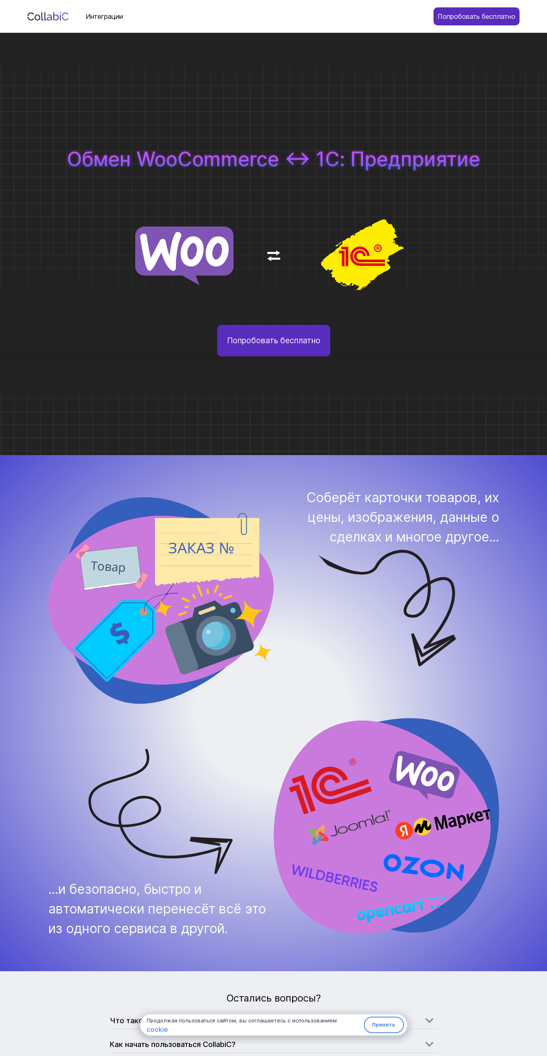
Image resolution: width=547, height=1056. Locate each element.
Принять (383, 1025)
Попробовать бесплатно (476, 16)
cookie (157, 1029)
